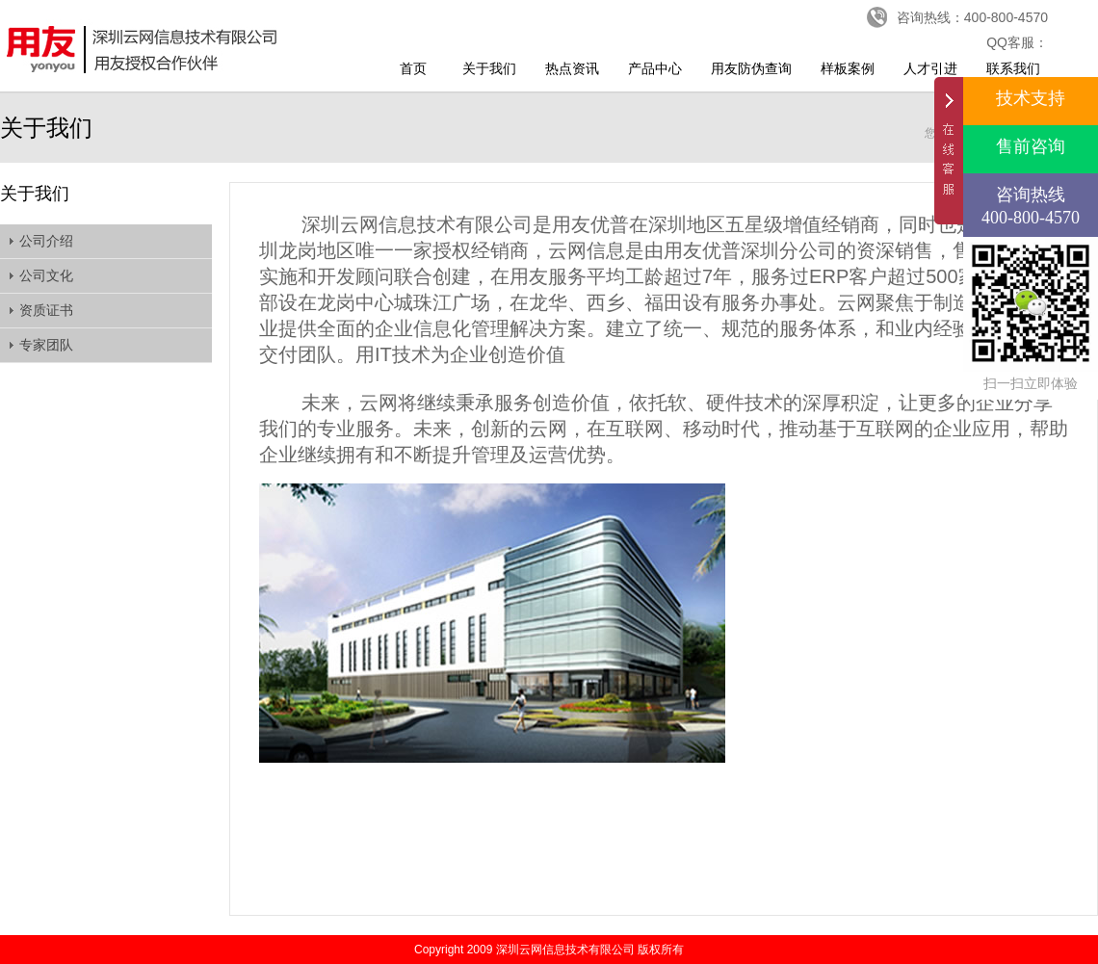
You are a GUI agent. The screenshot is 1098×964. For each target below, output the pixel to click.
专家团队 (46, 344)
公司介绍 (46, 240)
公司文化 (46, 275)
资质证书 (46, 310)
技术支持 (1030, 98)
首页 (413, 68)
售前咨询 (1030, 146)
